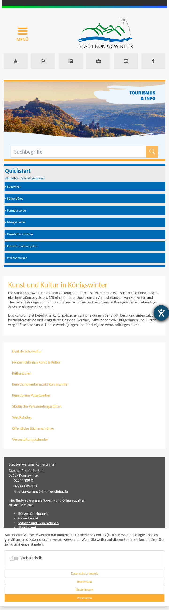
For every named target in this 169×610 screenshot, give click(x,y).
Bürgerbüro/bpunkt (33, 513)
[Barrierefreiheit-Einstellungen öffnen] (161, 313)
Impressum (84, 582)
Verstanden (84, 598)
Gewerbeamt (28, 518)
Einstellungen (84, 590)
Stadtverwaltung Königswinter (32, 464)
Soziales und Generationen (38, 523)
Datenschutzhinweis (84, 574)
